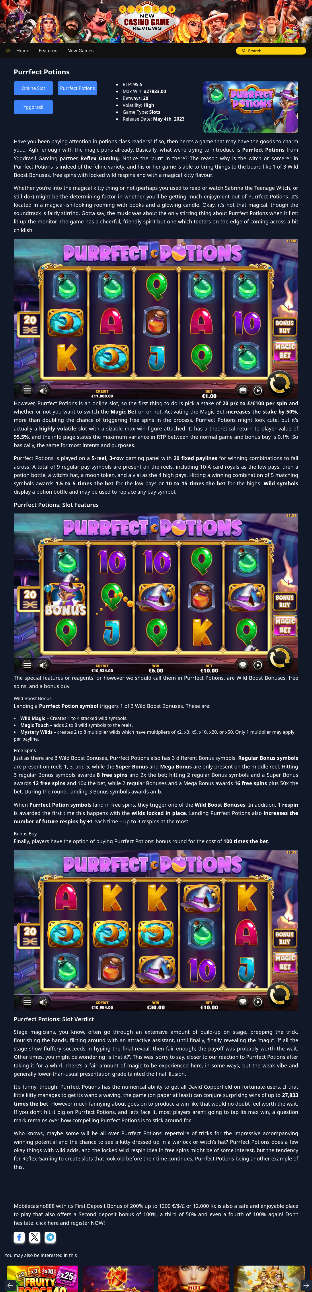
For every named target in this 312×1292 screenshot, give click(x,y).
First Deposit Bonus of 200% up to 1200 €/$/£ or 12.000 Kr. (146, 1205)
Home (22, 50)
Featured (48, 50)
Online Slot (33, 88)
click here (47, 1222)
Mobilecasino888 (34, 1205)
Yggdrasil (33, 107)
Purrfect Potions (77, 88)
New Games (80, 50)
